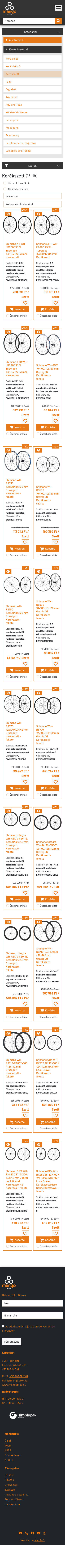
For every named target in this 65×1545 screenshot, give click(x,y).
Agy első (11, 89)
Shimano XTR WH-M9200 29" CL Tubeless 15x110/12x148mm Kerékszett (47, 250)
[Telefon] (27, 1533)
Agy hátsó (12, 96)
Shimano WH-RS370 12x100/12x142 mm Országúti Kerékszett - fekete (17, 731)
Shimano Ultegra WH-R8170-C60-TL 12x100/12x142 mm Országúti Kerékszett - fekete (17, 961)
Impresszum (12, 1504)
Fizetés (9, 1479)
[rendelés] (32, 196)
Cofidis (9, 1460)
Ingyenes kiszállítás (16, 1494)
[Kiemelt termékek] (4, 183)
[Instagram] (44, 1533)
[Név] (32, 1303)
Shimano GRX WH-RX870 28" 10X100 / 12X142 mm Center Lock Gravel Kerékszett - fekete (47, 1068)
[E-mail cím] (32, 1315)
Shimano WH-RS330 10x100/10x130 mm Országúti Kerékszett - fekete (17, 488)
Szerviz (9, 1474)
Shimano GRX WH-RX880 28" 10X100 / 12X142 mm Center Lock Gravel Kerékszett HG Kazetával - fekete (17, 1179)
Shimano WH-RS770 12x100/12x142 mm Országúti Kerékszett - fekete (47, 734)
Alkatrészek (14, 39)
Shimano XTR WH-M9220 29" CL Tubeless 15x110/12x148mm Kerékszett (17, 368)
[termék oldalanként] (32, 204)
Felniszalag (12, 135)
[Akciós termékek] (4, 189)
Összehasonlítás (18, 315)
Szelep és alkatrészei (18, 150)
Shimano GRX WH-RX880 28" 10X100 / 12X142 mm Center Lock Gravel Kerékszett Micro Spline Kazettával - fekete (47, 1181)
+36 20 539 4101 (18, 1376)
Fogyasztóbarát (14, 1499)
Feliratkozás (11, 1341)
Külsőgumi (12, 127)
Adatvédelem (13, 1455)
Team (8, 1445)
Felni (8, 81)
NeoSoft (39, 1540)
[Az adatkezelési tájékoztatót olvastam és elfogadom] (3, 1326)
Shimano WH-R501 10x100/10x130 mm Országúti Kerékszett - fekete (47, 371)
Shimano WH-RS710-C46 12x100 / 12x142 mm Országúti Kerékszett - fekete (16, 1068)
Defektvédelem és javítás (21, 143)
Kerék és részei (17, 49)
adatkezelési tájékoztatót (24, 1326)
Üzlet (8, 1440)
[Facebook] (33, 1533)
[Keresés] (29, 21)
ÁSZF (8, 1450)
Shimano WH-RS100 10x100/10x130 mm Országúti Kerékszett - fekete (17, 614)
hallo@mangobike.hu (15, 1380)
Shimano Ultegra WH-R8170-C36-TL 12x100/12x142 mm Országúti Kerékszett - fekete (17, 843)
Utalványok (11, 1484)
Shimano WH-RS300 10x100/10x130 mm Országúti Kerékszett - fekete (47, 610)
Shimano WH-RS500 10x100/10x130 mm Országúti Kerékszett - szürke (47, 495)
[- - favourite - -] (25, 303)
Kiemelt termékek (18, 183)
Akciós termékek (18, 189)
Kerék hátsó (13, 66)
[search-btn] (58, 21)
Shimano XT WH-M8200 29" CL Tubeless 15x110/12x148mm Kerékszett (16, 250)
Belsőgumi (12, 120)
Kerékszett (12, 73)
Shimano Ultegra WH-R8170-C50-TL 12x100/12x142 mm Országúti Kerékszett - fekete (47, 850)
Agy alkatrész (14, 104)
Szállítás (10, 1489)
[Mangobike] (58, 8)
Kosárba (17, 309)
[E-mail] (21, 1533)
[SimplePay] (23, 1415)
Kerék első (12, 58)
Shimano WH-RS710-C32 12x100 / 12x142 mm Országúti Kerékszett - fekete (47, 957)
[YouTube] (39, 1533)
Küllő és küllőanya (16, 112)
